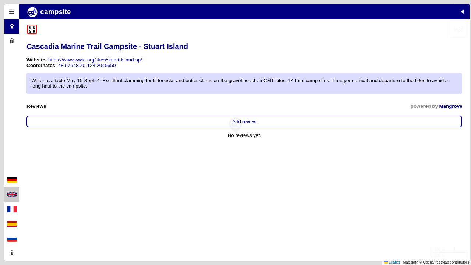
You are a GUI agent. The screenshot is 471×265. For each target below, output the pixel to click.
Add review (96, 141)
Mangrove (154, 125)
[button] (235, 125)
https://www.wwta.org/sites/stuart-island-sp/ (95, 68)
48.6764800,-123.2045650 (87, 74)
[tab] (11, 11)
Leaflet (392, 262)
